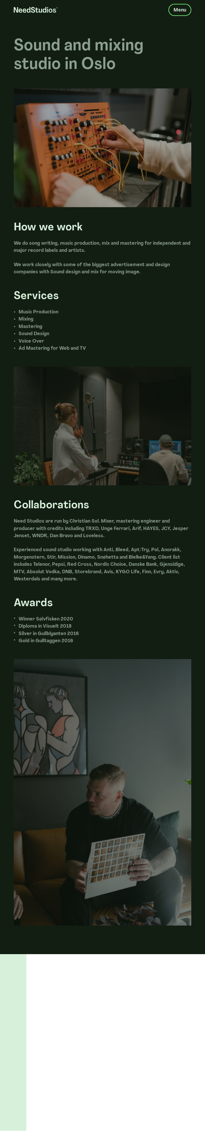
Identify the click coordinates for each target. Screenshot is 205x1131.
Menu (180, 8)
